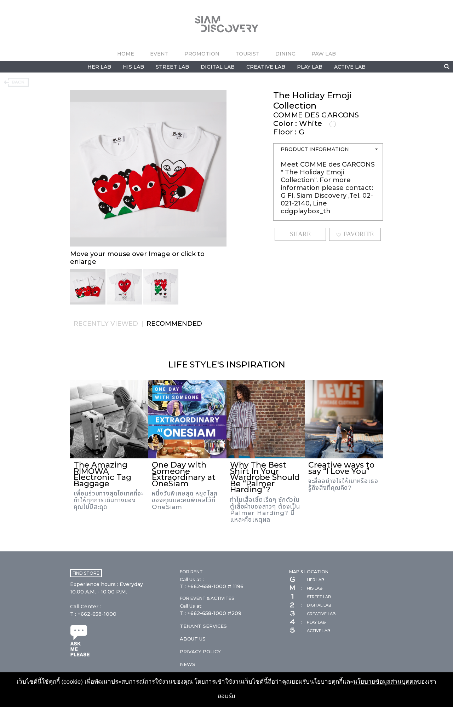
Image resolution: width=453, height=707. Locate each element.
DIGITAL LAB (218, 67)
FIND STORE (86, 573)
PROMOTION (201, 54)
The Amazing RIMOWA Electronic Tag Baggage (102, 474)
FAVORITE (355, 234)
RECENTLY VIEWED (106, 324)
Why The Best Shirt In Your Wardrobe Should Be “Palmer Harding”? (265, 477)
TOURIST (247, 54)
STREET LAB (172, 67)
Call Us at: (191, 606)
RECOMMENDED (174, 324)
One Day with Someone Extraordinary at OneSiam (184, 474)
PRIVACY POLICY (200, 651)
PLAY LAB (309, 67)
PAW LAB (323, 54)
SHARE (300, 234)
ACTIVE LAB (350, 67)
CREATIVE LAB (265, 67)
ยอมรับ (226, 696)
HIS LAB (133, 67)
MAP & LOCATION (308, 571)
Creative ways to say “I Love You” (341, 468)
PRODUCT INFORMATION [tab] (330, 149)
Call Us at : (192, 579)
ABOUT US (193, 639)
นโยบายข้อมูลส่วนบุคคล (385, 681)
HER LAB (99, 67)
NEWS (187, 664)
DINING (285, 54)
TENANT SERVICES (203, 626)
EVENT (159, 54)
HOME (125, 54)
